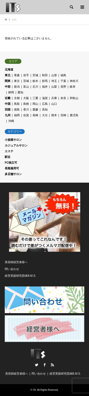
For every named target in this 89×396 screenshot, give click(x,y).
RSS (52, 364)
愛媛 (35, 109)
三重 (35, 98)
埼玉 (54, 81)
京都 (17, 98)
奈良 (63, 98)
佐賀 (26, 115)
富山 (26, 86)
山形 (54, 75)
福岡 (17, 115)
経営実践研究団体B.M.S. (20, 275)
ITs (34, 390)
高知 (45, 109)
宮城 (35, 75)
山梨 (54, 86)
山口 (54, 103)
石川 (35, 86)
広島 (45, 103)
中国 (7, 103)
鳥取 (17, 103)
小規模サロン (13, 139)
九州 (7, 115)
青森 (17, 75)
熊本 (54, 115)
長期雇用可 (12, 168)
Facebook (44, 364)
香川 (26, 109)
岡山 (35, 103)
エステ (9, 151)
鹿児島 (74, 115)
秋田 (45, 75)
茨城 (26, 81)
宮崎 (63, 115)
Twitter (36, 364)
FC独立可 (11, 162)
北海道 (9, 69)
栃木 (35, 81)
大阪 (26, 98)
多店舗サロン (13, 174)
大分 (45, 115)
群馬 (45, 81)
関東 (7, 81)
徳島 (17, 109)
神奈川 (74, 81)
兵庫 (54, 98)
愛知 (20, 92)
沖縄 (11, 121)
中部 (7, 86)
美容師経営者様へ (16, 262)
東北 (7, 75)
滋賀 (45, 98)
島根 (26, 103)
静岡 (11, 92)
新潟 (17, 86)
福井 (45, 86)
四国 (7, 109)
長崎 (35, 115)
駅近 (7, 157)
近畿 (7, 98)
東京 (17, 81)
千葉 (63, 81)
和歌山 (74, 98)
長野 (63, 86)
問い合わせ (12, 269)
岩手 (26, 75)
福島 (63, 75)
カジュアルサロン (16, 145)
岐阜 (72, 86)
